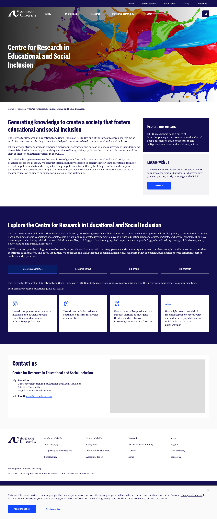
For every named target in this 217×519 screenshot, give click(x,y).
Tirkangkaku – (24, 469)
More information (53, 509)
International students (97, 451)
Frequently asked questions (58, 451)
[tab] (32, 269)
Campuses (91, 444)
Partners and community (140, 444)
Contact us (201, 4)
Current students (149, 4)
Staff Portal (170, 4)
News (131, 457)
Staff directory (177, 451)
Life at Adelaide (94, 438)
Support (174, 444)
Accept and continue (22, 508)
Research (132, 438)
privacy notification (191, 495)
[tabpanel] (108, 307)
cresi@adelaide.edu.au (39, 396)
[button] (208, 490)
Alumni (132, 451)
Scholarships (50, 457)
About (173, 438)
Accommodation (94, 457)
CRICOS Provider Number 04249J (77, 473)
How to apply (51, 444)
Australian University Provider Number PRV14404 (33, 473)
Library (130, 4)
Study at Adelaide (53, 438)
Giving (185, 4)
